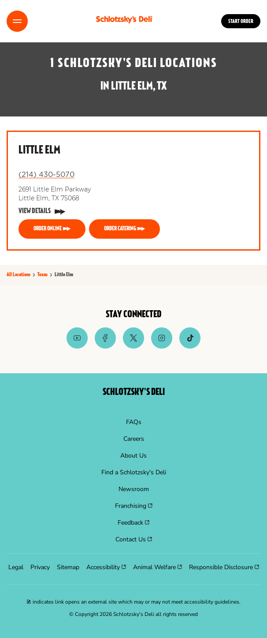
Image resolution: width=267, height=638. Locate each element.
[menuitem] (133, 422)
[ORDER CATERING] (124, 229)
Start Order (240, 21)
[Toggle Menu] (17, 21)
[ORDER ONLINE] (52, 229)
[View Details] (42, 212)
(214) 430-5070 (46, 174)
